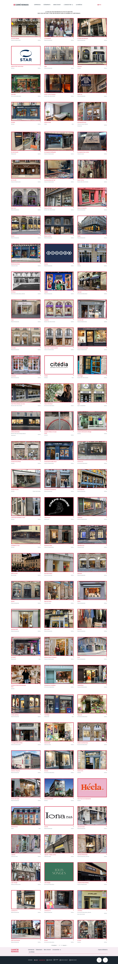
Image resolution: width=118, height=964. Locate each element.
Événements (47, 5)
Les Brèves (79, 5)
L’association (68, 4)
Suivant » (65, 945)
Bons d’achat (57, 5)
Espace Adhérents (103, 950)
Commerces (37, 5)
